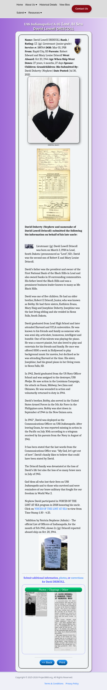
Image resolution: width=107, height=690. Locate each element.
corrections (77, 577)
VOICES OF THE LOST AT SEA (50, 508)
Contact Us (81, 8)
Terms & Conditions (54, 683)
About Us (31, 4)
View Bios (64, 4)
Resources (35, 12)
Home (20, 4)
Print (62, 662)
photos (63, 577)
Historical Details (48, 4)
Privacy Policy (72, 683)
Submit (21, 12)
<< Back (47, 662)
